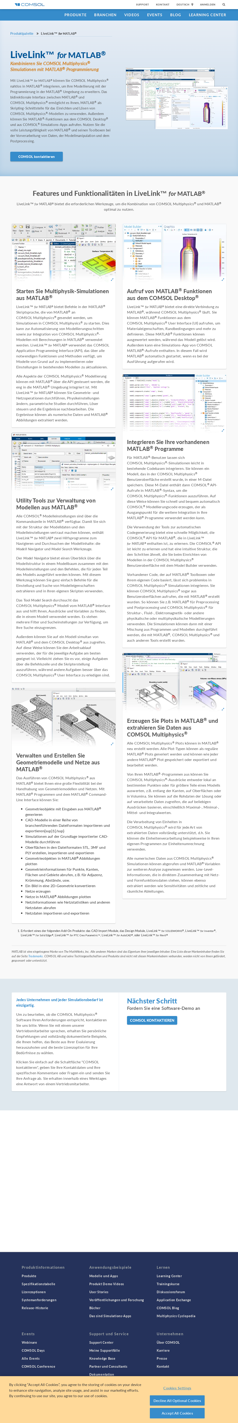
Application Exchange (174, 1300)
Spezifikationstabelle (39, 1284)
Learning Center (207, 14)
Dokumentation (101, 1374)
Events (155, 14)
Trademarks (35, 956)
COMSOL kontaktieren (36, 156)
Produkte (75, 14)
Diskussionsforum (171, 1292)
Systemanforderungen (39, 1300)
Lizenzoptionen (34, 1292)
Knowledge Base (102, 1358)
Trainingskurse (168, 1284)
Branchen (105, 14)
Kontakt (163, 4)
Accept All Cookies (177, 1415)
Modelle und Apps (103, 1276)
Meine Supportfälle (104, 1350)
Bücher (94, 1308)
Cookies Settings (177, 1390)
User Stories (98, 1292)
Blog (175, 14)
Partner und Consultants (108, 1366)
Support (142, 4)
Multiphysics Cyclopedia (176, 1316)
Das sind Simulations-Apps (110, 1316)
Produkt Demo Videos (106, 1284)
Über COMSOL (168, 1342)
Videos (132, 14)
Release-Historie (35, 1308)
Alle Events (31, 1358)
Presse (162, 1358)
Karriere (163, 1350)
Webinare (29, 1342)
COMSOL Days (33, 1350)
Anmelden (208, 4)
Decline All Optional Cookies (177, 1402)
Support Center (101, 1342)
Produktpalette (21, 33)
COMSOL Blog (168, 1308)
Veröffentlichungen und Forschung (116, 1300)
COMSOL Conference (39, 1366)
